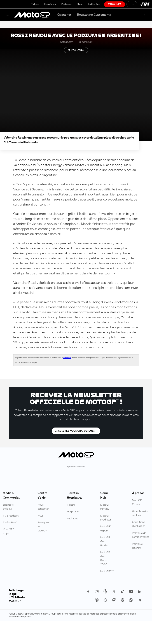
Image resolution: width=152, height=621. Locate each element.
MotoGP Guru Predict (105, 541)
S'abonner (114, 4)
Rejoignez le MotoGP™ (43, 526)
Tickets (35, 4)
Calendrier (64, 14)
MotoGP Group (137, 502)
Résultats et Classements (94, 14)
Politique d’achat (137, 546)
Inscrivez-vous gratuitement (76, 431)
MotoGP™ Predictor (105, 517)
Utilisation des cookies (140, 513)
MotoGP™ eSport (105, 528)
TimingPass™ (10, 522)
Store (80, 4)
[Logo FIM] (144, 4)
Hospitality (50, 4)
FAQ (40, 515)
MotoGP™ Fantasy (105, 506)
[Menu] (7, 15)
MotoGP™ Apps (8, 531)
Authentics (94, 4)
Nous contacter (43, 506)
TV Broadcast (10, 515)
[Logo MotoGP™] (32, 15)
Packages (66, 4)
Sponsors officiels (8, 506)
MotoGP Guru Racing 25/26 (105, 558)
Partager (76, 49)
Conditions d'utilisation (139, 524)
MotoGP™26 (107, 571)
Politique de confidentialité (140, 535)
